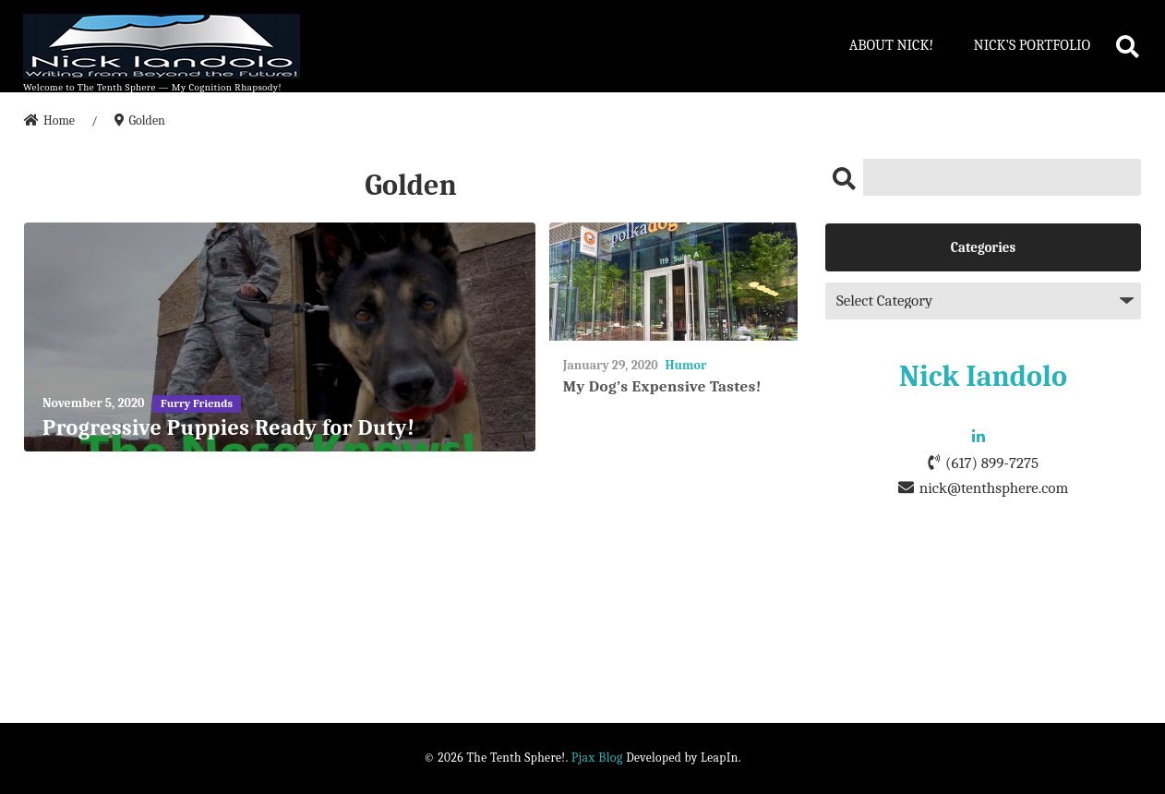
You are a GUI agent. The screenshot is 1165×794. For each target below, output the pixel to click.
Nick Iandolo (983, 376)
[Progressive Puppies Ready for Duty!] (279, 337)
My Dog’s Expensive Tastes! (662, 386)
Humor (685, 365)
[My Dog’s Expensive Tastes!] (673, 282)
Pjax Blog (597, 757)
